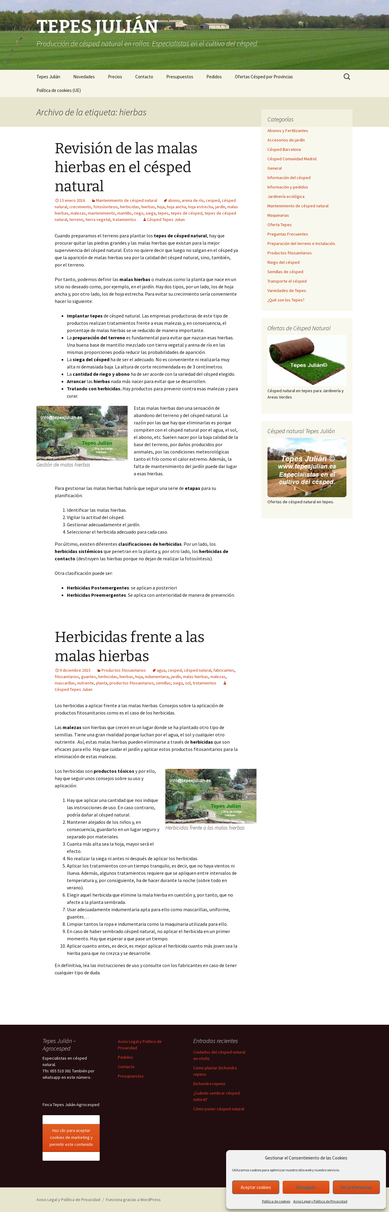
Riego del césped (283, 262)
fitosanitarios (67, 676)
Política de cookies (276, 1201)
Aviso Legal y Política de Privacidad (320, 1201)
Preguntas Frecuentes (287, 234)
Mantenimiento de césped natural (126, 200)
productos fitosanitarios (131, 683)
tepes (163, 213)
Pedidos (214, 77)
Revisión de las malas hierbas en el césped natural (126, 167)
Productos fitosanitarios (124, 670)
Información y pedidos (287, 187)
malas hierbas (195, 676)
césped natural (197, 670)
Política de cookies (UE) (58, 90)
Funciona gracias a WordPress (133, 1199)
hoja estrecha (200, 206)
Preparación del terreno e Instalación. (301, 243)
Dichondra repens (209, 1083)
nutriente (85, 683)
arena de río (193, 200)
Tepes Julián (48, 77)
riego (138, 213)
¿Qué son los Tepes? (286, 300)
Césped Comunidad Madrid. (292, 158)
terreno (76, 219)
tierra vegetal (97, 219)
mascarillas (65, 683)
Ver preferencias (356, 1187)
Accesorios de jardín (286, 140)
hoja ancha (176, 206)
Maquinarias (278, 215)
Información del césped (289, 177)
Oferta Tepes (279, 224)
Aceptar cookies (256, 1187)
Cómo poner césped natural (218, 1109)
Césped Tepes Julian (166, 219)
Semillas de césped (285, 271)
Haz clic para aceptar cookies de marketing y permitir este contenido (71, 1137)
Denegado (306, 1187)
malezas (78, 213)
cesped (213, 200)
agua (161, 670)
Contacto (144, 77)
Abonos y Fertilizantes (287, 130)
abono (174, 200)
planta (101, 683)
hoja (161, 206)
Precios (115, 77)
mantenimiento (101, 213)
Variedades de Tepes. (287, 290)
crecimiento (80, 206)
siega (151, 213)
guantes (88, 676)
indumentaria (157, 676)
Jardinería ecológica (286, 196)
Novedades (84, 77)
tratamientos (124, 219)
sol (188, 683)
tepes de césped (186, 213)
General (274, 168)
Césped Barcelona (284, 149)
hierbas (148, 206)
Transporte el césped (287, 281)
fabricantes (223, 670)
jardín (220, 206)
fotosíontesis (105, 206)
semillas (163, 683)
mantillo (124, 213)
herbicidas (129, 206)
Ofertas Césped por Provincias (264, 77)
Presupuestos (179, 77)
